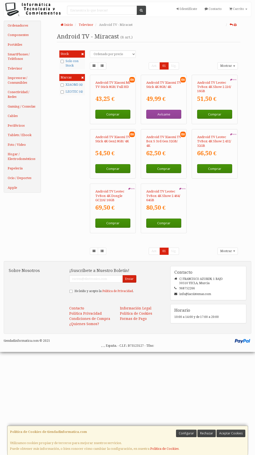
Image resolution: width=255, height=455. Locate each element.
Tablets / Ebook (20, 135)
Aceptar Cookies (231, 433)
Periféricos (16, 125)
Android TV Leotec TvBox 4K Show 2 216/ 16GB (214, 121)
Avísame (163, 148)
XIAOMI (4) (72, 85)
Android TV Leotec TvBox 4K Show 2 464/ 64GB (163, 299)
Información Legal (135, 411)
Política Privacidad (85, 416)
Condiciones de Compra (89, 422)
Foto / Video (17, 145)
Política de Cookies (164, 449)
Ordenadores (18, 25)
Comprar (112, 148)
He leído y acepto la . (104, 394)
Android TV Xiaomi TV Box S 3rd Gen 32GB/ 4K (163, 210)
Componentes (18, 35)
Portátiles (15, 44)
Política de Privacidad (117, 394)
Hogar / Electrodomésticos (21, 156)
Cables (13, 116)
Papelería (15, 168)
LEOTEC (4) (72, 92)
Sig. (173, 66)
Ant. (154, 66)
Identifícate (187, 9)
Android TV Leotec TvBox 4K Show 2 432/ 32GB (214, 210)
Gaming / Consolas (21, 106)
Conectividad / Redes (18, 94)
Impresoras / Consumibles (17, 80)
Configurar (186, 433)
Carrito (238, 9)
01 (164, 66)
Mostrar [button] (227, 66)
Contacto (213, 9)
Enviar (129, 382)
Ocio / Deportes (19, 178)
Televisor (15, 68)
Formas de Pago (133, 422)
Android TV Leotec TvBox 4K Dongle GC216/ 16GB (109, 299)
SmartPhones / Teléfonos (19, 56)
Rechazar (206, 433)
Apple (12, 188)
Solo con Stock (69, 63)
